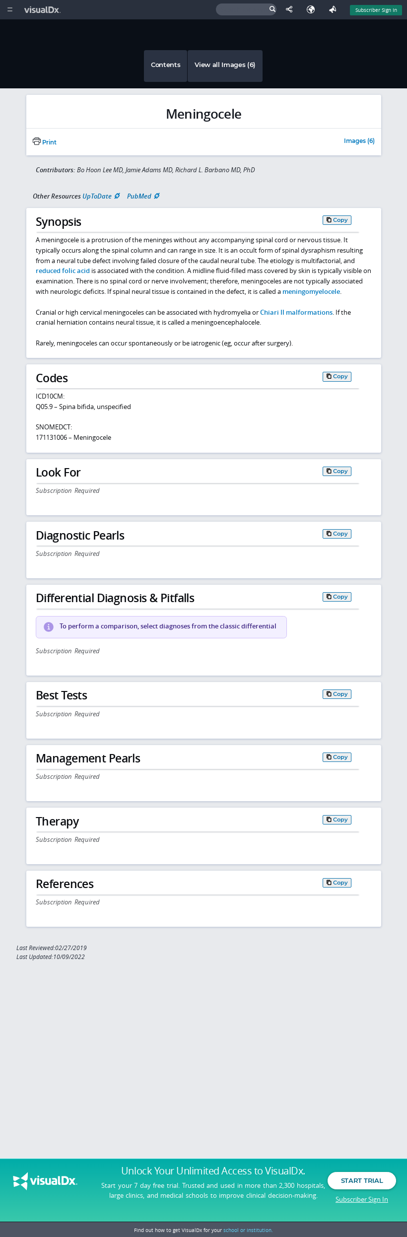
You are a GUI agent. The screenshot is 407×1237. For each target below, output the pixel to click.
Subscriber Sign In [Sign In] (376, 9)
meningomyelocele (311, 291)
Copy (340, 219)
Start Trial (362, 1181)
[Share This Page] (291, 9)
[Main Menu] (9, 9)
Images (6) (359, 141)
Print (45, 142)
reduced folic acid (63, 270)
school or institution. (248, 1230)
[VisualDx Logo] (43, 9)
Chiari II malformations (296, 312)
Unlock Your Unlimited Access (213, 1172)
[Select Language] (313, 9)
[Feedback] (334, 9)
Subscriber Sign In (362, 1199)
